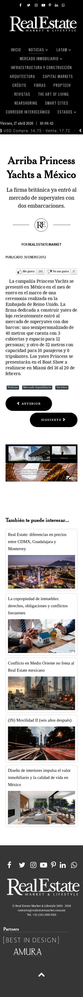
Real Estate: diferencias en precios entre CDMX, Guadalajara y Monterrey (37, 541)
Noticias (13, 387)
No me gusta (61, 271)
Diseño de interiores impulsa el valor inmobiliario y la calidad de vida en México (39, 777)
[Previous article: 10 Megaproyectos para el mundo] (29, 403)
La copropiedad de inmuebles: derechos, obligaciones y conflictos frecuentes (38, 605)
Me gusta (29, 271)
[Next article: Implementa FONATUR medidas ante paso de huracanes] (53, 420)
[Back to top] (41, 975)
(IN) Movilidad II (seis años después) (39, 720)
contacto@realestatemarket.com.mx (41, 910)
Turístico (62, 387)
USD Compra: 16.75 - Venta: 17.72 (35, 131)
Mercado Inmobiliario (37, 387)
